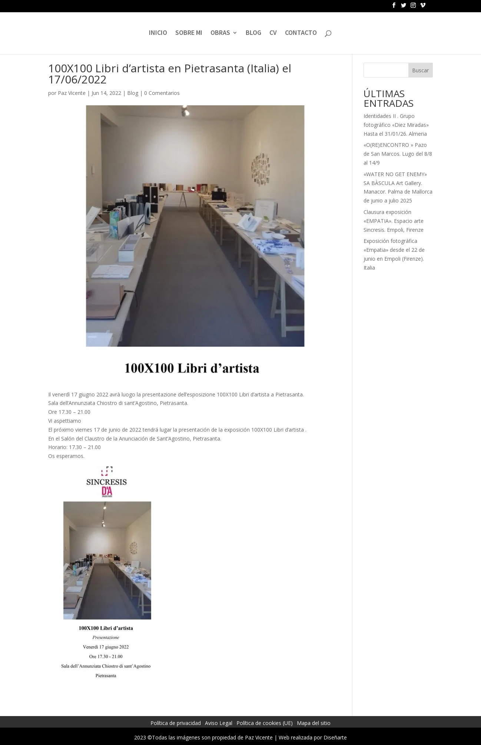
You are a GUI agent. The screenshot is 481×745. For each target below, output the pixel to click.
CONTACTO (301, 33)
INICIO (158, 33)
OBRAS (220, 33)
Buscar (420, 70)
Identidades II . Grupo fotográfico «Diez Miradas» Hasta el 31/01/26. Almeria (396, 124)
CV (273, 33)
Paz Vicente (72, 92)
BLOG (253, 33)
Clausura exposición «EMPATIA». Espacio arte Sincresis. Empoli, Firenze (394, 220)
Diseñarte (335, 737)
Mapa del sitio (314, 722)
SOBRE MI (188, 33)
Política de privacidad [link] (175, 722)
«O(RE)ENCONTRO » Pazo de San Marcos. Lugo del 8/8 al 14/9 (398, 153)
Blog (132, 92)
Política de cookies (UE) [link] (264, 722)
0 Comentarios (162, 92)
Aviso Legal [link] (218, 722)
